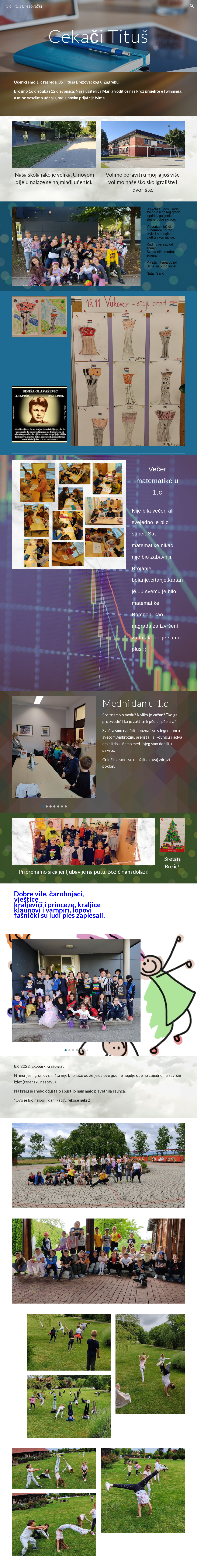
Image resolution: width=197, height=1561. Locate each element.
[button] (192, 6)
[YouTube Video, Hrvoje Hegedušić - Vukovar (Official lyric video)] (39, 361)
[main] (98, 36)
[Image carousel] (54, 752)
